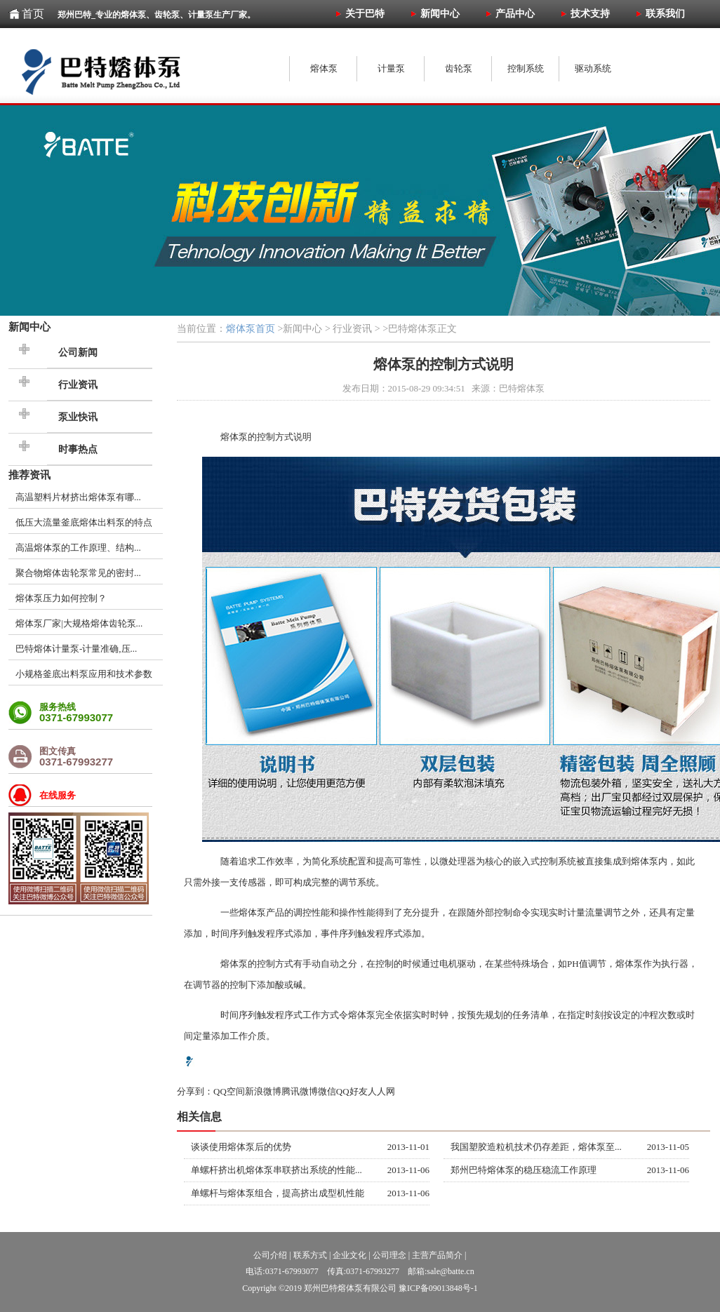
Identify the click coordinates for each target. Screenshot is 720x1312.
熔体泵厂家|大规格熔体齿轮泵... (78, 623)
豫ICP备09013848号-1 (438, 1288)
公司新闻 (78, 352)
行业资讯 (78, 385)
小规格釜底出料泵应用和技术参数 (83, 674)
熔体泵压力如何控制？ (61, 598)
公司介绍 (270, 1255)
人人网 (381, 1091)
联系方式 (310, 1255)
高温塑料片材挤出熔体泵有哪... (78, 497)
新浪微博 (263, 1091)
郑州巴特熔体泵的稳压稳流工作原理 (523, 1170)
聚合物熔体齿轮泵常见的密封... (78, 573)
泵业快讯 (78, 417)
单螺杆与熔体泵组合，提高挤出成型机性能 (277, 1193)
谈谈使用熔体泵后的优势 (241, 1147)
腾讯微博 (299, 1091)
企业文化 (349, 1255)
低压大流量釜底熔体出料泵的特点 (83, 522)
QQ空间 (229, 1091)
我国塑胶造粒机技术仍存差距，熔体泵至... (536, 1147)
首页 (33, 14)
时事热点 (78, 449)
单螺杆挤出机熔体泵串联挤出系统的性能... (276, 1170)
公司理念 (389, 1255)
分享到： (195, 1091)
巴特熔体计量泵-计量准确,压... (76, 648)
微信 (327, 1091)
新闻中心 (29, 327)
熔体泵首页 (250, 328)
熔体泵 (234, 436)
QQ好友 (352, 1091)
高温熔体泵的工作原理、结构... (78, 547)
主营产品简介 (437, 1255)
